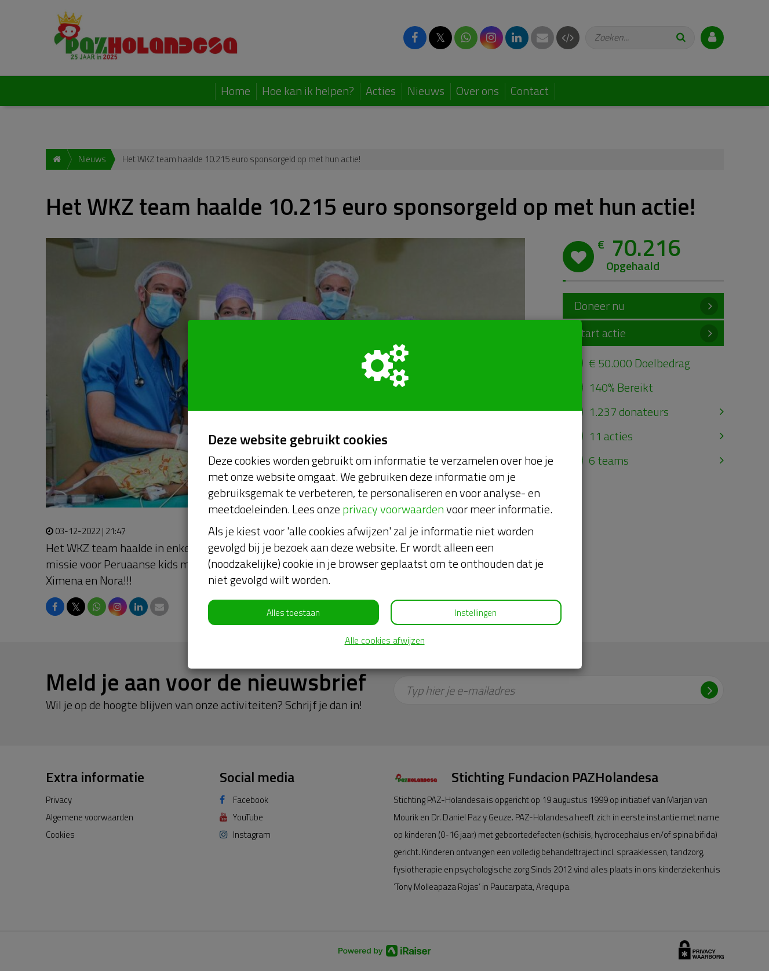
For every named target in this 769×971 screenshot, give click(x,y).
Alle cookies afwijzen (385, 640)
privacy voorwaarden (393, 509)
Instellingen (476, 612)
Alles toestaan (293, 612)
